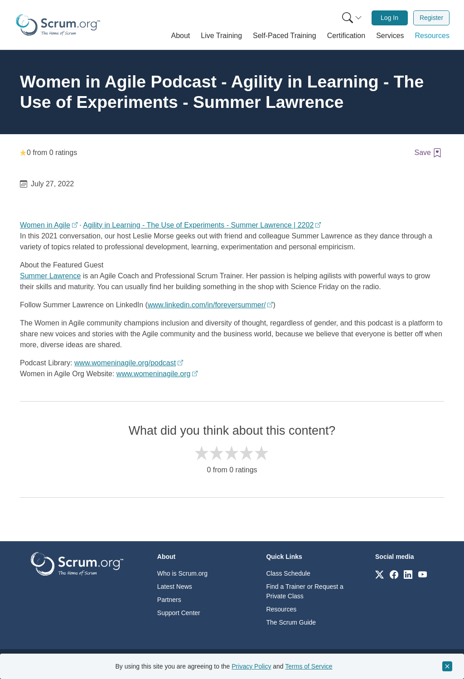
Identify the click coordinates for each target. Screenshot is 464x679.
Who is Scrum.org (182, 573)
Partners (169, 599)
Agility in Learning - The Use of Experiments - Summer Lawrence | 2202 (198, 225)
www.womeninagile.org (153, 374)
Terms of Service (308, 666)
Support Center (178, 612)
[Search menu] (352, 18)
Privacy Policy (251, 666)
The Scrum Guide (291, 622)
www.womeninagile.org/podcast (125, 363)
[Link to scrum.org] (379, 574)
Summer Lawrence (50, 276)
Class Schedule (288, 573)
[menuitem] (351, 18)
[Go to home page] (77, 563)
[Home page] (58, 25)
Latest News (174, 586)
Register (431, 17)
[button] (181, 36)
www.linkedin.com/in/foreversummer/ (207, 305)
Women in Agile (45, 225)
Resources (281, 609)
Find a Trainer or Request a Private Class (304, 591)
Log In (389, 17)
